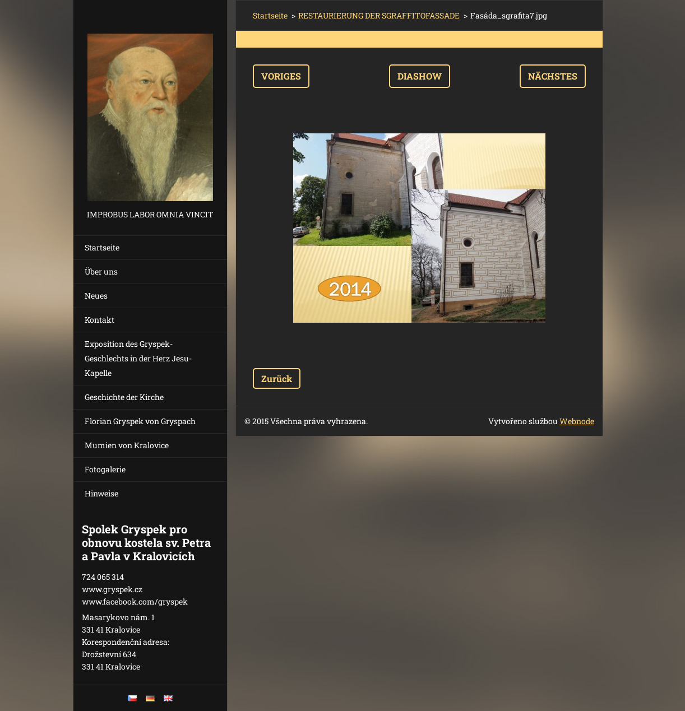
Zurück (276, 378)
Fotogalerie (105, 469)
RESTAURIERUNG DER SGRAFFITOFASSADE (379, 15)
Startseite (102, 247)
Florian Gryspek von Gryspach (140, 421)
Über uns (101, 271)
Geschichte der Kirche (124, 397)
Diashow (419, 76)
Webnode (576, 421)
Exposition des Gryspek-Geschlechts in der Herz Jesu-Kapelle (138, 358)
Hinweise (101, 493)
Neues (96, 295)
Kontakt (99, 319)
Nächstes (552, 76)
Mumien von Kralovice (127, 445)
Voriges (281, 76)
